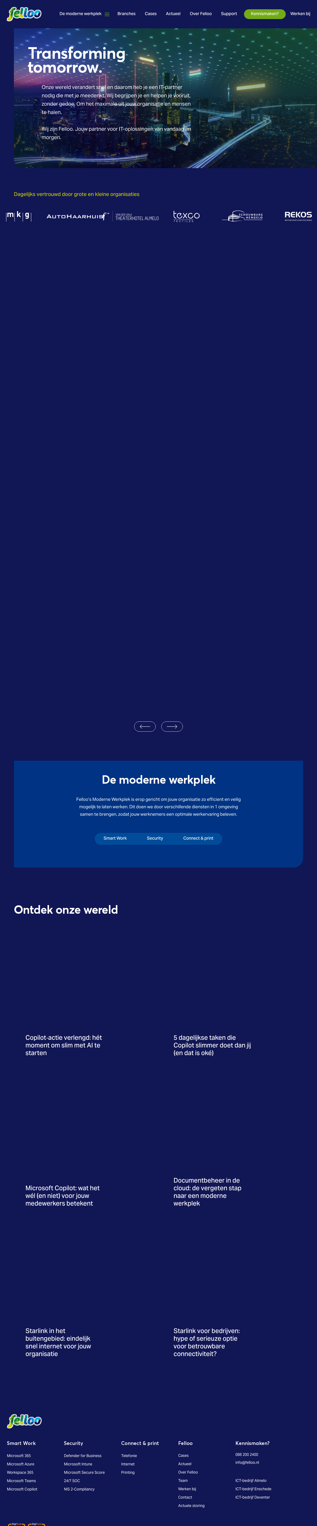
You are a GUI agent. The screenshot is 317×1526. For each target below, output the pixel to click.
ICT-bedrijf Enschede (253, 1418)
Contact (185, 1426)
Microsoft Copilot (22, 1418)
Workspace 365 (20, 1401)
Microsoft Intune (78, 1393)
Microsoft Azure (20, 1393)
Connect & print (140, 1372)
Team (183, 1409)
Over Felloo (201, 14)
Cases (150, 14)
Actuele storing (191, 1434)
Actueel (173, 14)
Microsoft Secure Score (84, 1401)
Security (74, 1372)
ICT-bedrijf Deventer (252, 1426)
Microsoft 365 (19, 1384)
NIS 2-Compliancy (79, 1418)
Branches (126, 14)
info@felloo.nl (247, 1391)
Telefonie (129, 1384)
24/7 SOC (72, 1409)
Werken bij (300, 14)
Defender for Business (82, 1384)
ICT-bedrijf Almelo (250, 1409)
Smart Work (21, 1372)
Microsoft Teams (21, 1409)
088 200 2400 (246, 1383)
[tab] (108, 769)
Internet (128, 1393)
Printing (128, 1401)
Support (229, 14)
